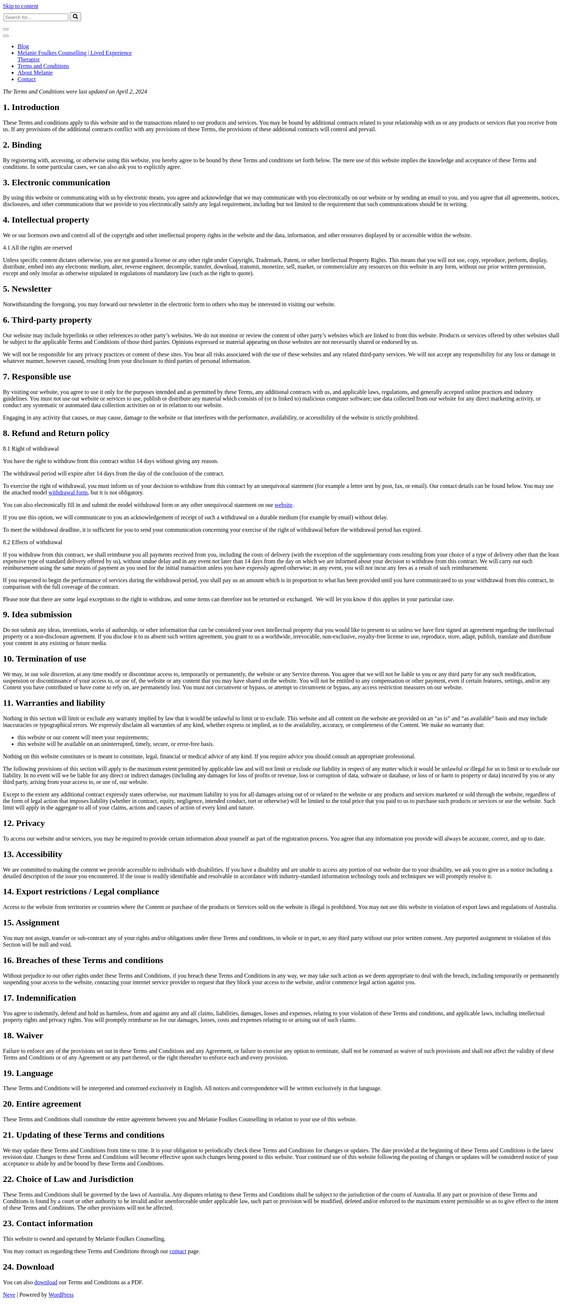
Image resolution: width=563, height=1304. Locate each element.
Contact (27, 79)
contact (178, 1251)
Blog (23, 46)
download (45, 1282)
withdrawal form (68, 492)
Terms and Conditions (43, 66)
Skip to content (20, 6)
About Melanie (35, 72)
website (284, 505)
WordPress (61, 1295)
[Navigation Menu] (6, 29)
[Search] (36, 17)
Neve (9, 1295)
